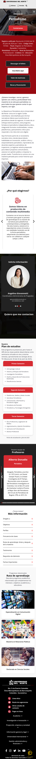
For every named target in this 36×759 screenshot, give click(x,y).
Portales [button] (20, 5)
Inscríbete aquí (18, 71)
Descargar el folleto (18, 64)
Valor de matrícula (18, 78)
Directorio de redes (18, 756)
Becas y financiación (18, 85)
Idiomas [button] (12, 5)
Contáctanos (18, 28)
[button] (26, 6)
